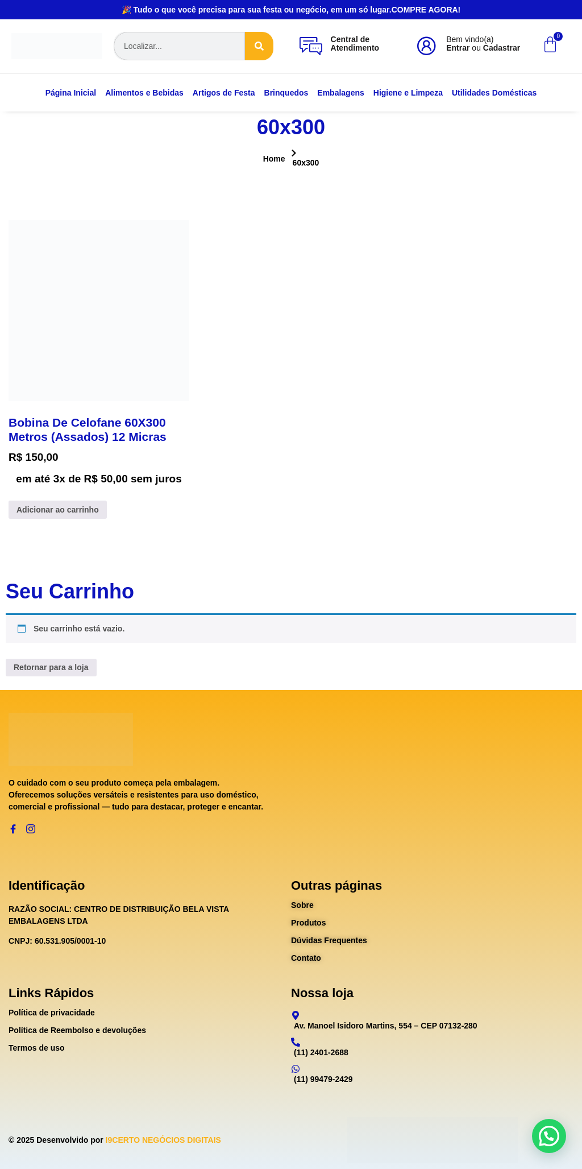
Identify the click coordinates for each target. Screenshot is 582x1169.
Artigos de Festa (224, 92)
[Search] (259, 46)
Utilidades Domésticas (494, 92)
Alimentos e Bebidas (144, 92)
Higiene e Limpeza (408, 92)
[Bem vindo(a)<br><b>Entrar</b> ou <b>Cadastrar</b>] (426, 46)
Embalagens (340, 92)
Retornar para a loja (51, 667)
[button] (549, 1136)
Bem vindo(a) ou (483, 43)
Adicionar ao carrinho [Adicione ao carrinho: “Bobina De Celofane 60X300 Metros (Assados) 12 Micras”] (57, 509)
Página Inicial (70, 92)
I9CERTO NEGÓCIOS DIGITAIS (163, 1140)
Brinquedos (286, 92)
